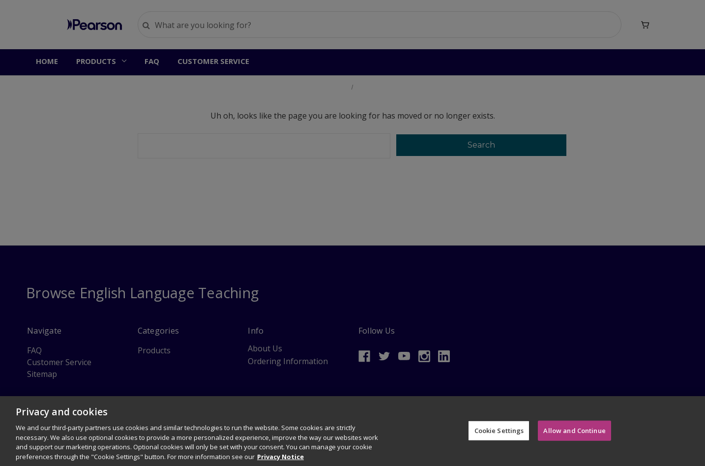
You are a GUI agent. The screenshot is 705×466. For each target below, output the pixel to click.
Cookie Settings (499, 437)
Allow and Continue (574, 437)
